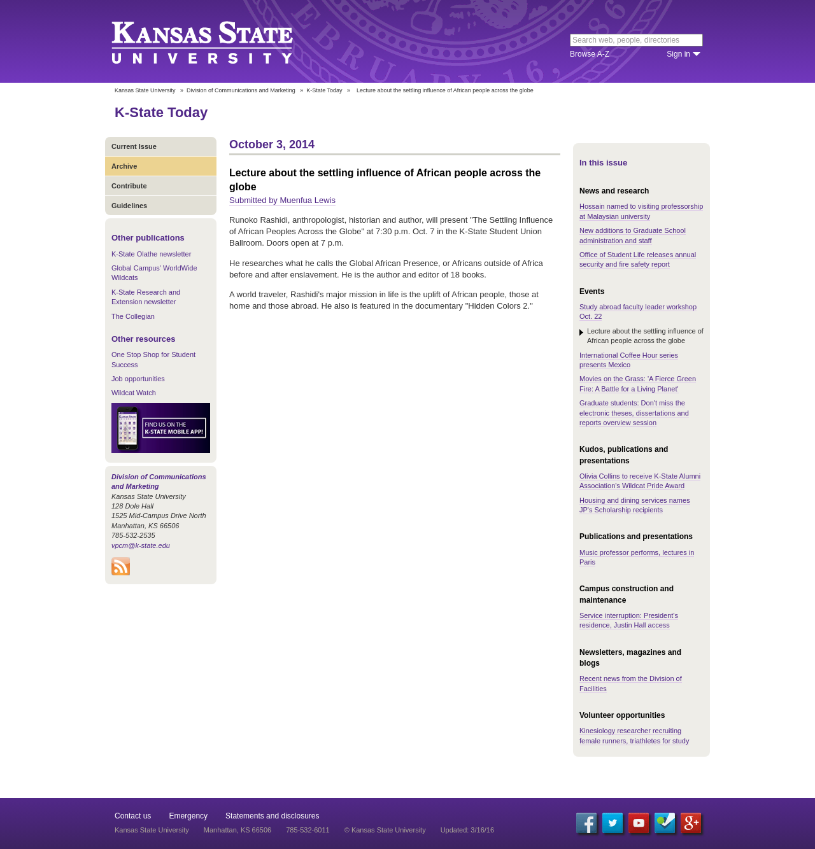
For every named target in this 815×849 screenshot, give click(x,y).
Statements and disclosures (272, 815)
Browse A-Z (589, 54)
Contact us (133, 815)
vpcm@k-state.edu (140, 545)
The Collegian (133, 316)
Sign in (678, 54)
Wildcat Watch (133, 392)
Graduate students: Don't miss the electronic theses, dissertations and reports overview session (634, 412)
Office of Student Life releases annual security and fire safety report (637, 259)
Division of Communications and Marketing (241, 90)
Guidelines (129, 205)
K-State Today (324, 90)
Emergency (188, 815)
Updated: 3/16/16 (467, 830)
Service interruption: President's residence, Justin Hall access (628, 620)
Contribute (129, 186)
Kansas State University (218, 41)
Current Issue (134, 146)
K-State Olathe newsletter (151, 254)
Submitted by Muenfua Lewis (282, 200)
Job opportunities (138, 378)
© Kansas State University (385, 830)
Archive (124, 166)
